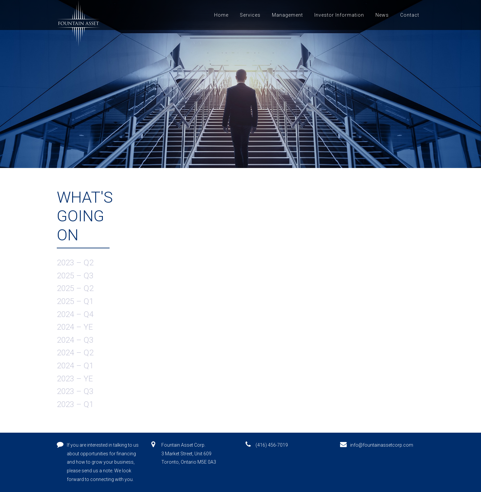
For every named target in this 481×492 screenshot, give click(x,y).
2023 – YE (75, 378)
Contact (409, 15)
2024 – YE (75, 327)
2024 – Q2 (75, 352)
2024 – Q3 (75, 340)
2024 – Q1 (75, 365)
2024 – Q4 (75, 314)
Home (221, 15)
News (382, 15)
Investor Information (339, 15)
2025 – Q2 (75, 288)
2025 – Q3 (75, 275)
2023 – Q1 (75, 404)
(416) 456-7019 (272, 445)
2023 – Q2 (75, 262)
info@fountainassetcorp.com (381, 445)
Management (287, 15)
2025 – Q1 (75, 301)
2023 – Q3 (75, 391)
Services (250, 15)
